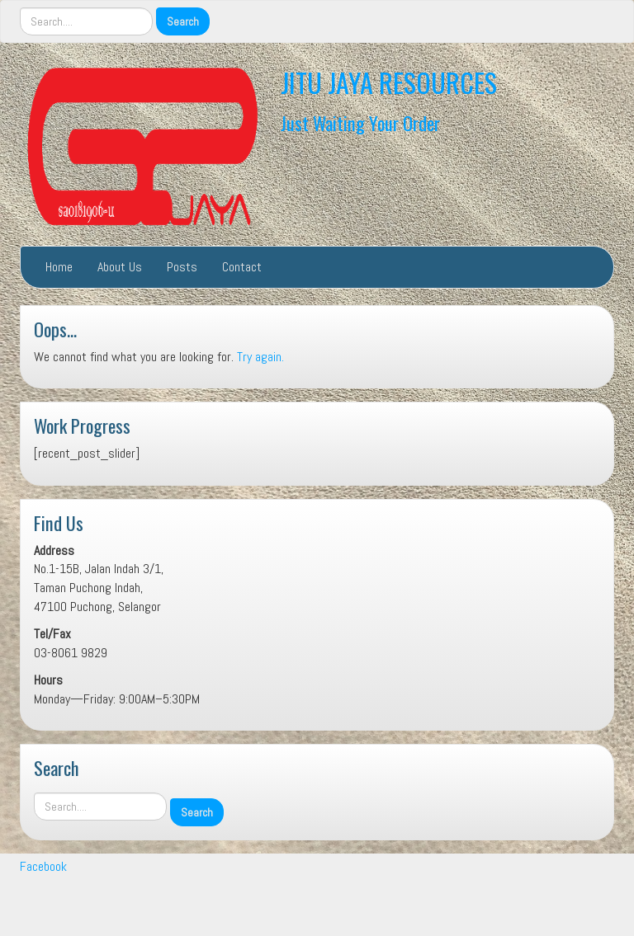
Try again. (260, 356)
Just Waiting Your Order (360, 122)
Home (59, 266)
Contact (242, 266)
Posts (182, 266)
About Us (119, 266)
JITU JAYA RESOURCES (389, 82)
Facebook (43, 866)
